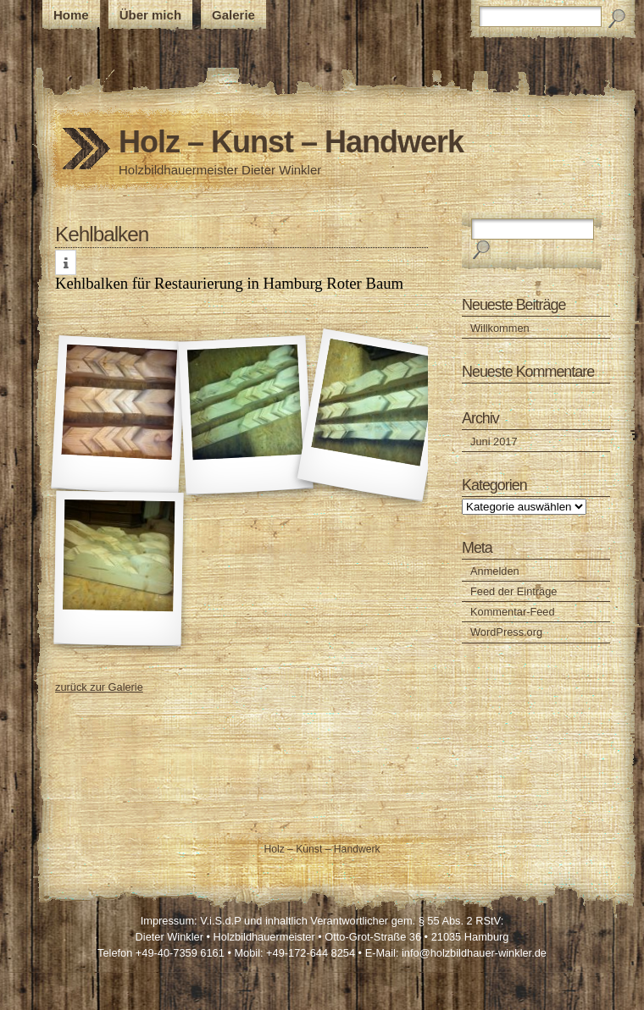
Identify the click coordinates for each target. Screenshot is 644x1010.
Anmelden (494, 571)
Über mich (150, 15)
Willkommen (500, 328)
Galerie (233, 15)
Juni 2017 (494, 441)
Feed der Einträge (513, 591)
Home (71, 15)
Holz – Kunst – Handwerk (291, 141)
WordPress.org (506, 632)
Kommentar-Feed (512, 611)
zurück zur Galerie (99, 687)
